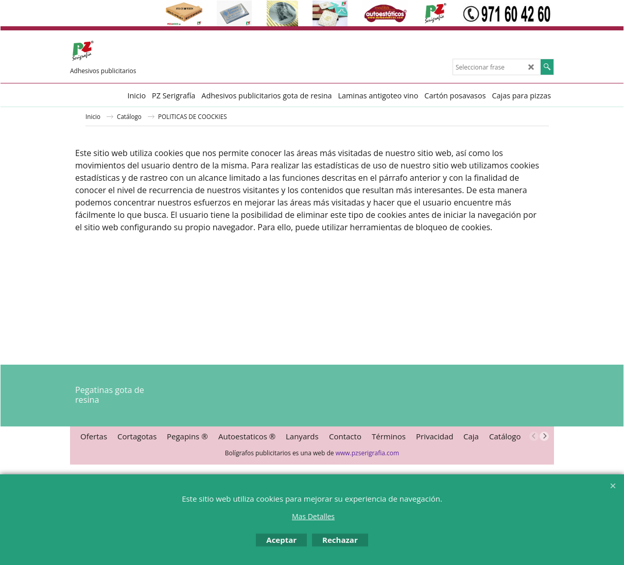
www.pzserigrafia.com (367, 453)
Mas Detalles (313, 516)
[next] (544, 436)
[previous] (534, 436)
